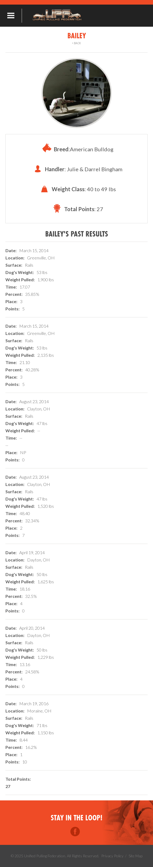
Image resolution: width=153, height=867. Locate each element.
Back (76, 43)
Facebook (75, 831)
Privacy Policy (112, 856)
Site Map (135, 856)
